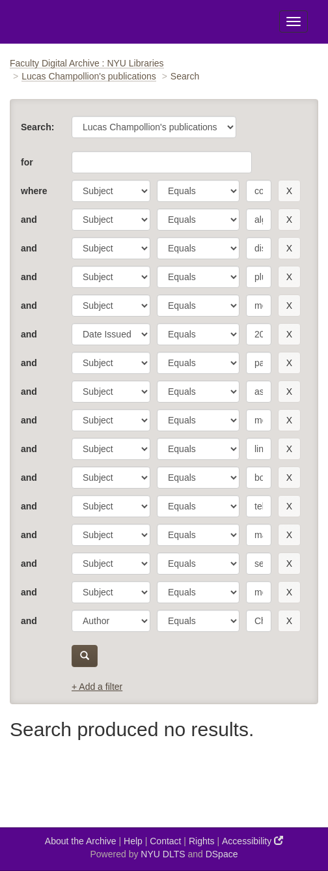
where (34, 191)
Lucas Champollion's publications (88, 76)
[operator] (198, 191)
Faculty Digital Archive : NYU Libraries (87, 63)
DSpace (222, 854)
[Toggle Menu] (293, 21)
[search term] (258, 191)
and (29, 219)
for (27, 162)
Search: (37, 127)
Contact (165, 841)
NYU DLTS (163, 854)
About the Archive (80, 841)
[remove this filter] (289, 191)
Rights (202, 841)
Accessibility (252, 840)
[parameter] (111, 191)
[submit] (85, 656)
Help (133, 841)
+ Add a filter (97, 686)
